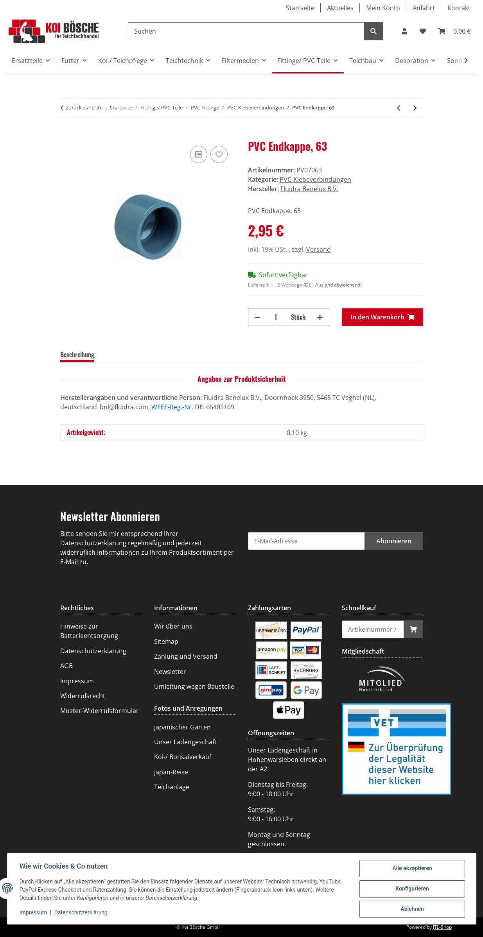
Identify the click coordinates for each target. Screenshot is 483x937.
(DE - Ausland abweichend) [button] (332, 284)
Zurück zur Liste (84, 107)
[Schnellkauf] (373, 629)
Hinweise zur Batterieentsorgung (89, 631)
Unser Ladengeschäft (185, 742)
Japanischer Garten (182, 727)
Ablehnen (412, 909)
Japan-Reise (171, 772)
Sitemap (166, 641)
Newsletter (170, 671)
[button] (404, 31)
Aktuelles (340, 8)
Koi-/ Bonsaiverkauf (182, 756)
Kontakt (458, 8)
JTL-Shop (442, 927)
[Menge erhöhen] (320, 317)
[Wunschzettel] (422, 31)
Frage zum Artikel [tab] (174, 354)
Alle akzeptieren (412, 868)
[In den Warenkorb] (66, 135)
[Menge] (275, 317)
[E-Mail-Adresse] (306, 541)
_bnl (103, 407)
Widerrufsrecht (82, 696)
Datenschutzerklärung (81, 913)
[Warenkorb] (454, 31)
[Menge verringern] (257, 317)
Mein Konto (383, 8)
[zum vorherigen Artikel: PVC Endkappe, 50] (398, 108)
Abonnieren (393, 541)
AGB (66, 665)
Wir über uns (173, 626)
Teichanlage (171, 787)
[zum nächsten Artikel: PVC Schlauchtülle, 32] (415, 108)
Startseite (300, 8)
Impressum (33, 913)
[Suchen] (246, 31)
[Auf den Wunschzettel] (219, 154)
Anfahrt (424, 8)
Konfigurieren (412, 889)
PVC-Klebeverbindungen (315, 179)
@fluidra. (122, 407)
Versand (318, 249)
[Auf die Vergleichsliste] (198, 154)
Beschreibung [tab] (77, 354)
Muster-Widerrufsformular (99, 710)
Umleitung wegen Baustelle (194, 686)
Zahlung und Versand (185, 656)
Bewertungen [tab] (123, 354)
